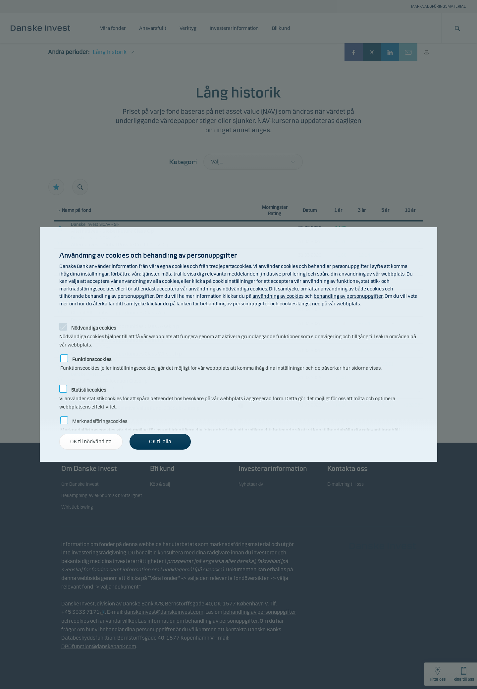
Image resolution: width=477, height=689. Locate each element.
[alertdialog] (238, 344)
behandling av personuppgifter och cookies (248, 304)
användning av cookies (277, 296)
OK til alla (160, 441)
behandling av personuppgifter (348, 296)
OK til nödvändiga (91, 441)
